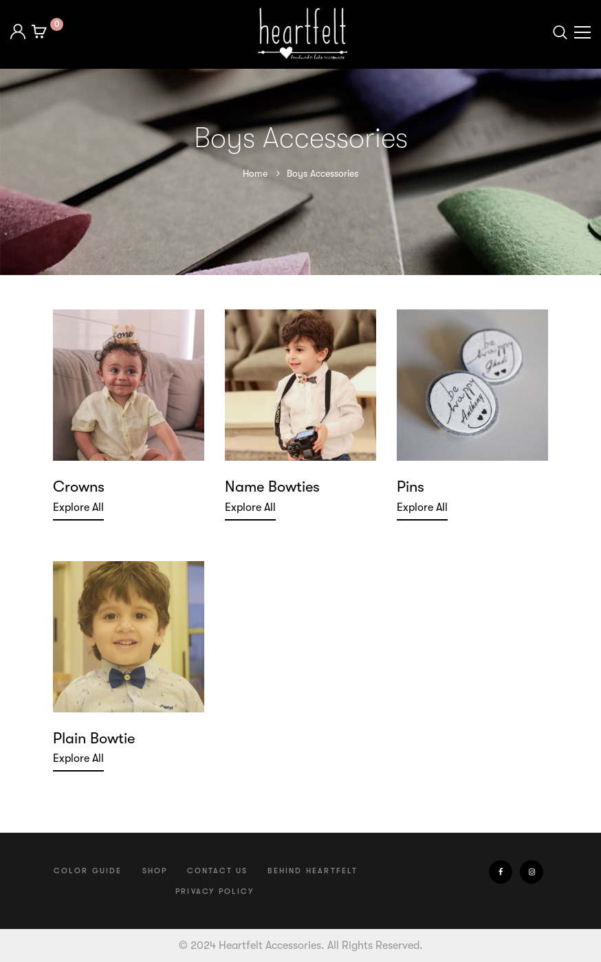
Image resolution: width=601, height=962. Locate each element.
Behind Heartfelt (312, 870)
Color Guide (88, 870)
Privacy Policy (214, 891)
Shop (155, 870)
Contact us (217, 870)
